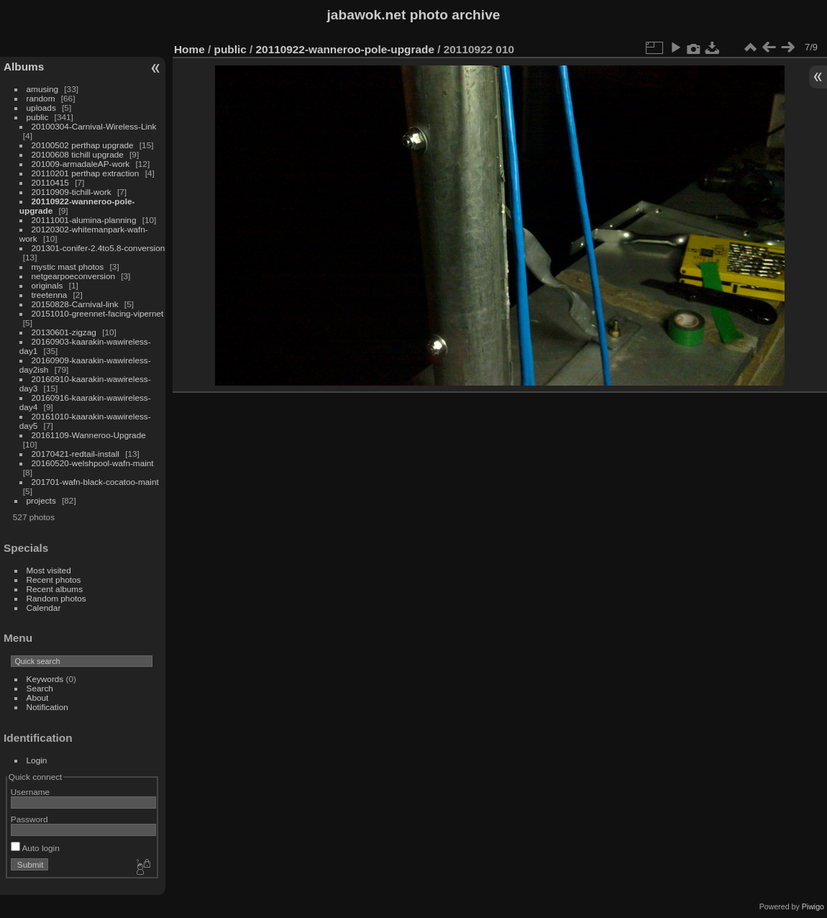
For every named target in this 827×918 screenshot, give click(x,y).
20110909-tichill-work (71, 191)
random (41, 98)
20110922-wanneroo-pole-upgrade (345, 49)
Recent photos (54, 579)
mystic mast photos (68, 266)
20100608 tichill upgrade (78, 154)
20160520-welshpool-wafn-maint (93, 463)
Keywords (45, 678)
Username (30, 791)
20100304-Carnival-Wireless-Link (94, 126)
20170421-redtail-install (75, 453)
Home (189, 49)
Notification (47, 707)
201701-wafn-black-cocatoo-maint (95, 481)
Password (29, 819)
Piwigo (813, 906)
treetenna (50, 294)
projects (41, 500)
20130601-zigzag (64, 332)
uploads (41, 107)
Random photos (56, 598)
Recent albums (55, 589)
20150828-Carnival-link (75, 304)
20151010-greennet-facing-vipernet (98, 313)
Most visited (49, 570)
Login (37, 760)
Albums (24, 66)
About (38, 697)
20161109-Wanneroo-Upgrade (89, 435)
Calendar (44, 607)
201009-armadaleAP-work (81, 163)
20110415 (50, 182)
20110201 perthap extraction (86, 173)
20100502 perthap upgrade (83, 145)
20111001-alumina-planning (84, 219)
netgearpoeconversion (73, 276)
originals (47, 285)
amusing (42, 89)
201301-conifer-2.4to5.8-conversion (98, 248)
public (38, 117)
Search (40, 688)
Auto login (35, 848)
